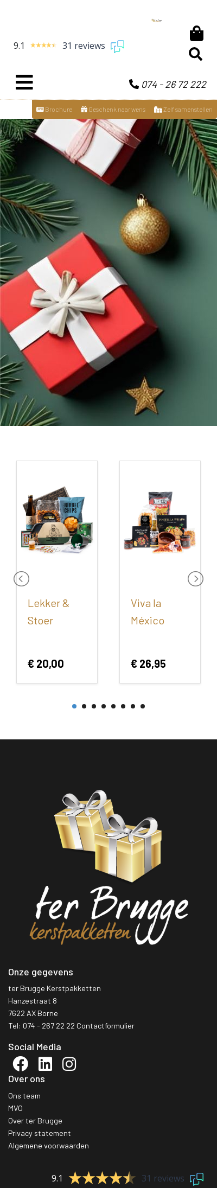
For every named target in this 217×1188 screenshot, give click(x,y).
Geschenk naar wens (113, 109)
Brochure (54, 109)
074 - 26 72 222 (167, 84)
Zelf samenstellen (183, 109)
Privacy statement (39, 1133)
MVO (15, 1108)
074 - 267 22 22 (49, 1025)
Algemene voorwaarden (48, 1145)
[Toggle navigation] (24, 82)
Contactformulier (105, 1025)
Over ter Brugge (35, 1120)
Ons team (24, 1095)
